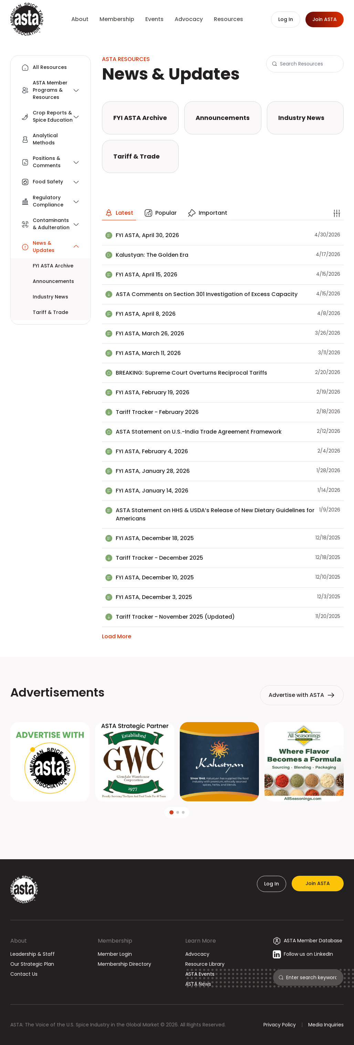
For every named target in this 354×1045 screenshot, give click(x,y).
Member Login (115, 954)
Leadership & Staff (32, 954)
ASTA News (198, 984)
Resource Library (205, 964)
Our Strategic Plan (32, 964)
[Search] (309, 63)
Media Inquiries (326, 1024)
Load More (116, 636)
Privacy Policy (279, 1024)
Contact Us (24, 974)
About (18, 941)
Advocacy (197, 954)
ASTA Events (200, 974)
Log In (271, 883)
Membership (115, 941)
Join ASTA (317, 883)
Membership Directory (124, 964)
